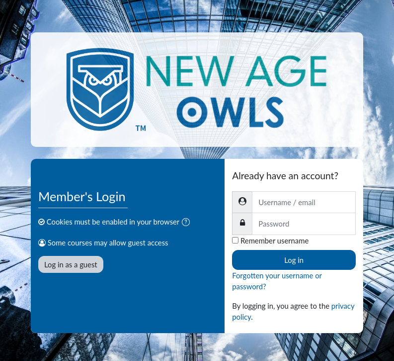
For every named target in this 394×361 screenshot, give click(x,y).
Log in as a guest (70, 264)
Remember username (274, 240)
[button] (187, 223)
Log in (294, 259)
